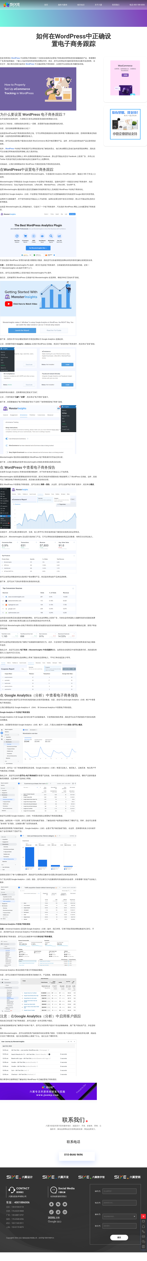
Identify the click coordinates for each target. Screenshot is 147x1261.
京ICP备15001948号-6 (46, 1241)
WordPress (15, 58)
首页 (46, 5)
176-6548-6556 (18, 1222)
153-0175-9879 (18, 1230)
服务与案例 (62, 5)
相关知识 (80, 5)
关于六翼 (98, 5)
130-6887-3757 (18, 1218)
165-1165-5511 (18, 1226)
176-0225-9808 (18, 1214)
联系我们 (115, 5)
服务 (97, 1217)
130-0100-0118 (18, 1210)
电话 (97, 1206)
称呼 (97, 1194)
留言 (97, 1229)
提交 (119, 1241)
